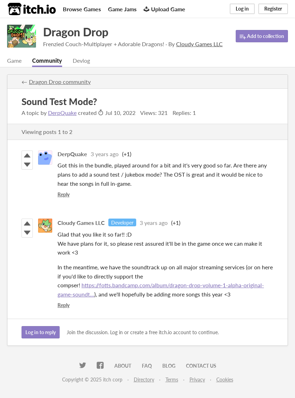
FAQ (147, 366)
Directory (144, 379)
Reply (64, 194)
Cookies (224, 379)
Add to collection (262, 36)
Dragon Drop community (60, 81)
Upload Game (164, 9)
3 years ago (105, 154)
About (122, 366)
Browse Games (82, 9)
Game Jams (122, 9)
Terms (171, 379)
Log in (242, 9)
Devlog (81, 60)
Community (47, 60)
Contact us (201, 366)
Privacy (197, 379)
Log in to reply (40, 332)
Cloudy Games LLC (81, 222)
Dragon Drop (75, 32)
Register (273, 9)
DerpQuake (62, 112)
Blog (168, 366)
